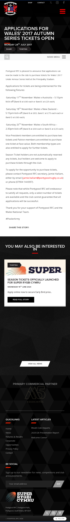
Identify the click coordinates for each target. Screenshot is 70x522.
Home (8, 428)
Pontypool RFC (10, 8)
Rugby (9, 49)
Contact (9, 452)
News (8, 432)
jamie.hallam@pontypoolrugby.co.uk (43, 177)
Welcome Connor (39, 437)
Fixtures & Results (14, 436)
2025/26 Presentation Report (45, 432)
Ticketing (23, 49)
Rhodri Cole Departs (40, 427)
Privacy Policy (12, 448)
